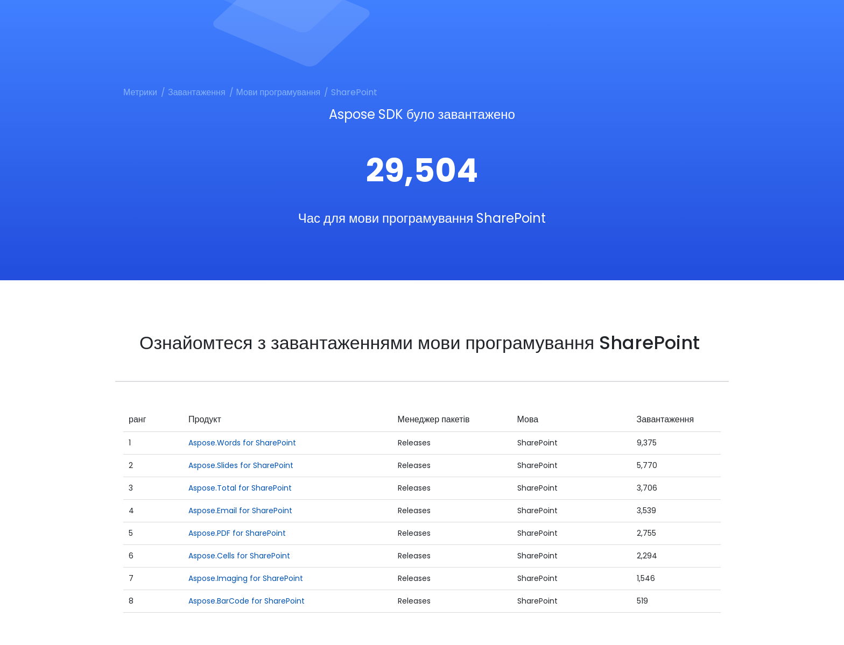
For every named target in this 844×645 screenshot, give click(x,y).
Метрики (140, 92)
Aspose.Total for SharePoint (240, 488)
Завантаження (197, 92)
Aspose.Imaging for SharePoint (245, 578)
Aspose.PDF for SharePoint (237, 533)
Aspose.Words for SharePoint (242, 442)
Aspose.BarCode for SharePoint (246, 601)
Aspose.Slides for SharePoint (240, 465)
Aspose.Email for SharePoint (240, 510)
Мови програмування (278, 92)
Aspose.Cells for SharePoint (239, 555)
